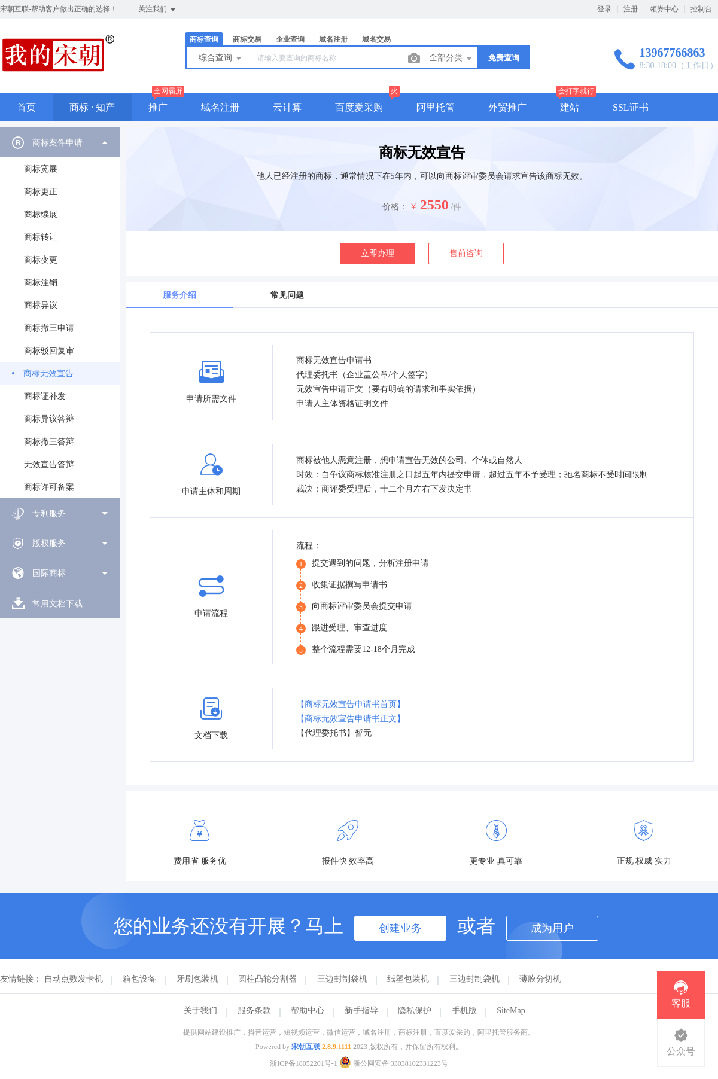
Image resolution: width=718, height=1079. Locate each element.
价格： (394, 206)
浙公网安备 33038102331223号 (393, 1063)
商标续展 (40, 214)
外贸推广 (507, 107)
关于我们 (200, 1010)
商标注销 (40, 282)
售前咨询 (466, 253)
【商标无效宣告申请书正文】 (350, 718)
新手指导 (361, 1010)
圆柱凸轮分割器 (267, 978)
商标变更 (40, 259)
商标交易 (247, 39)
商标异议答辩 (49, 418)
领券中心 (664, 9)
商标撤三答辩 (49, 441)
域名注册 (333, 39)
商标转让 (40, 237)
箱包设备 (139, 978)
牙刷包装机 (197, 978)
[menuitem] (60, 312)
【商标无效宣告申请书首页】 (350, 704)
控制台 (701, 9)
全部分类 (451, 58)
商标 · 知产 (92, 107)
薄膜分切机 (540, 978)
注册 (630, 9)
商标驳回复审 (49, 350)
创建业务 (400, 928)
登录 (604, 9)
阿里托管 (435, 107)
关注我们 (157, 10)
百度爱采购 (359, 107)
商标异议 (40, 305)
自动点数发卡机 (73, 978)
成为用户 (552, 928)
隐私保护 (414, 1010)
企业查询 (290, 39)
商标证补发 (45, 396)
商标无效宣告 (48, 373)
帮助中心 (307, 1010)
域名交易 (376, 39)
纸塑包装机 (408, 978)
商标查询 (204, 39)
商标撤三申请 (49, 328)
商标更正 (40, 191)
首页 (26, 107)
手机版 (464, 1010)
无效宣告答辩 (49, 464)
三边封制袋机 (342, 978)
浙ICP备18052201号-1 (303, 1063)
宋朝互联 (305, 1047)
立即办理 (377, 253)
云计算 (287, 107)
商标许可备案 (49, 487)
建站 (569, 107)
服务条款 (254, 1010)
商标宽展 (40, 168)
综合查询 (221, 58)
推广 (158, 107)
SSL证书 (631, 107)
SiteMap (511, 1010)
